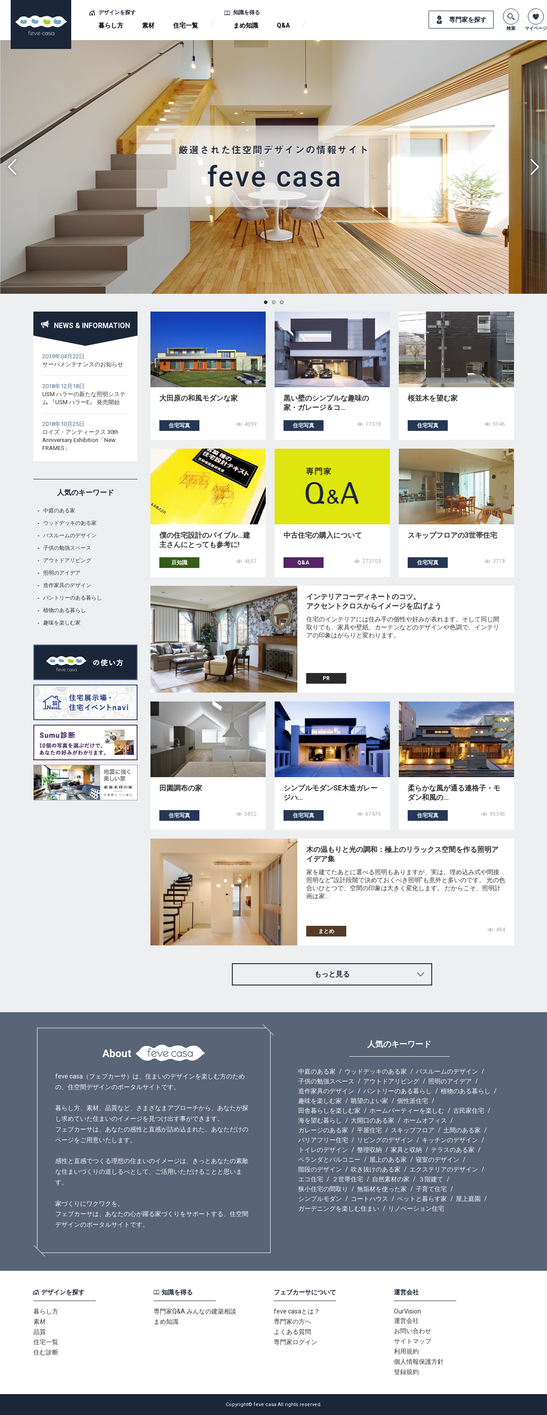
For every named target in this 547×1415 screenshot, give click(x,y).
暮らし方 (110, 25)
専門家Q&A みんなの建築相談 (195, 1311)
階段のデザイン (320, 1169)
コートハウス (369, 1198)
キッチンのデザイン (450, 1139)
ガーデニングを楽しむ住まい (338, 1208)
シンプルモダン (320, 1198)
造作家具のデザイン (67, 585)
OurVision (407, 1311)
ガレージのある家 (323, 1130)
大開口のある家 (372, 1120)
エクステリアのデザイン (443, 1169)
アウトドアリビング (67, 560)
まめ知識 (245, 25)
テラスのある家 (452, 1149)
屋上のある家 (388, 1159)
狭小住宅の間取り (323, 1188)
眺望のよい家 (369, 1100)
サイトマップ (412, 1341)
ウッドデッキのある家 (70, 523)
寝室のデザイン (437, 1159)
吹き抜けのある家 (376, 1169)
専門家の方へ (292, 1321)
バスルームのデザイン (70, 535)
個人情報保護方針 (419, 1361)
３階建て (430, 1179)
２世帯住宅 (347, 1179)
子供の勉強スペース (67, 548)
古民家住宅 (468, 1110)
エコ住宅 (310, 1179)
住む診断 (45, 1352)
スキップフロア (412, 1130)
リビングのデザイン (385, 1139)
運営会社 (406, 1320)
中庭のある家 (59, 510)
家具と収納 (406, 1149)
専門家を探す (467, 19)
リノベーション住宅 (416, 1208)
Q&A (283, 25)
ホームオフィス (425, 1120)
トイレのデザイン (323, 1149)
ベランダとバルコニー (329, 1159)
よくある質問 (292, 1331)
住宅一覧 (185, 25)
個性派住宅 (412, 1100)
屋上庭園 (468, 1198)
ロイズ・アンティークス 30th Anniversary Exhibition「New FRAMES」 (80, 440)
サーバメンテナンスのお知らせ (82, 364)
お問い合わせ (412, 1330)
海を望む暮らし (320, 1120)
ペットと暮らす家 (422, 1198)
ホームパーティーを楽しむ (406, 1110)
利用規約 (406, 1351)
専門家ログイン (295, 1342)
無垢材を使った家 (382, 1188)
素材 (148, 25)
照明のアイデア (62, 573)
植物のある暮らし (64, 610)
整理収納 (369, 1149)
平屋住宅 (369, 1130)
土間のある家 (462, 1130)
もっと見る (332, 974)
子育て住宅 (431, 1188)
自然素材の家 (390, 1179)
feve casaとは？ (297, 1311)
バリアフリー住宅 (323, 1139)
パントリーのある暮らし (72, 598)
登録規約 (406, 1371)
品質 (39, 1331)
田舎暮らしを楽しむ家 (329, 1110)
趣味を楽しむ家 (62, 623)
